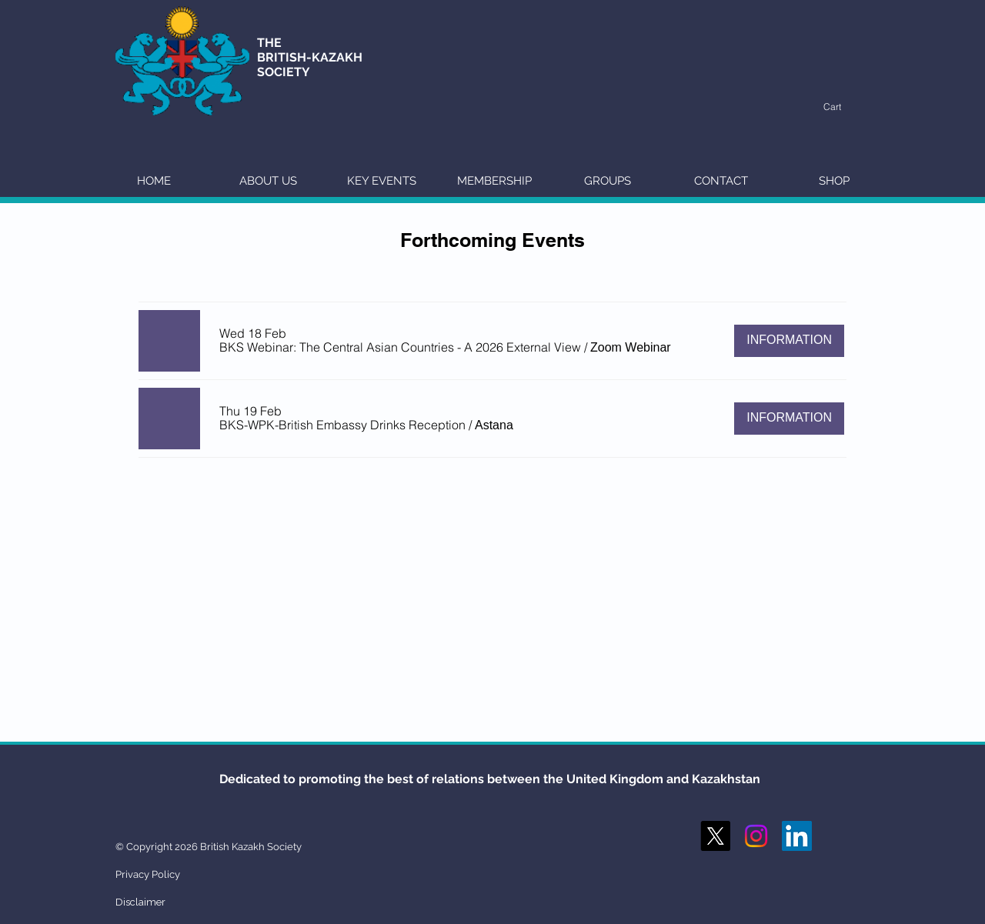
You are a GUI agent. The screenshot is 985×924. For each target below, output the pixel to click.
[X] (715, 836)
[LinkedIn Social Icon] (797, 836)
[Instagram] (756, 836)
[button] (840, 107)
